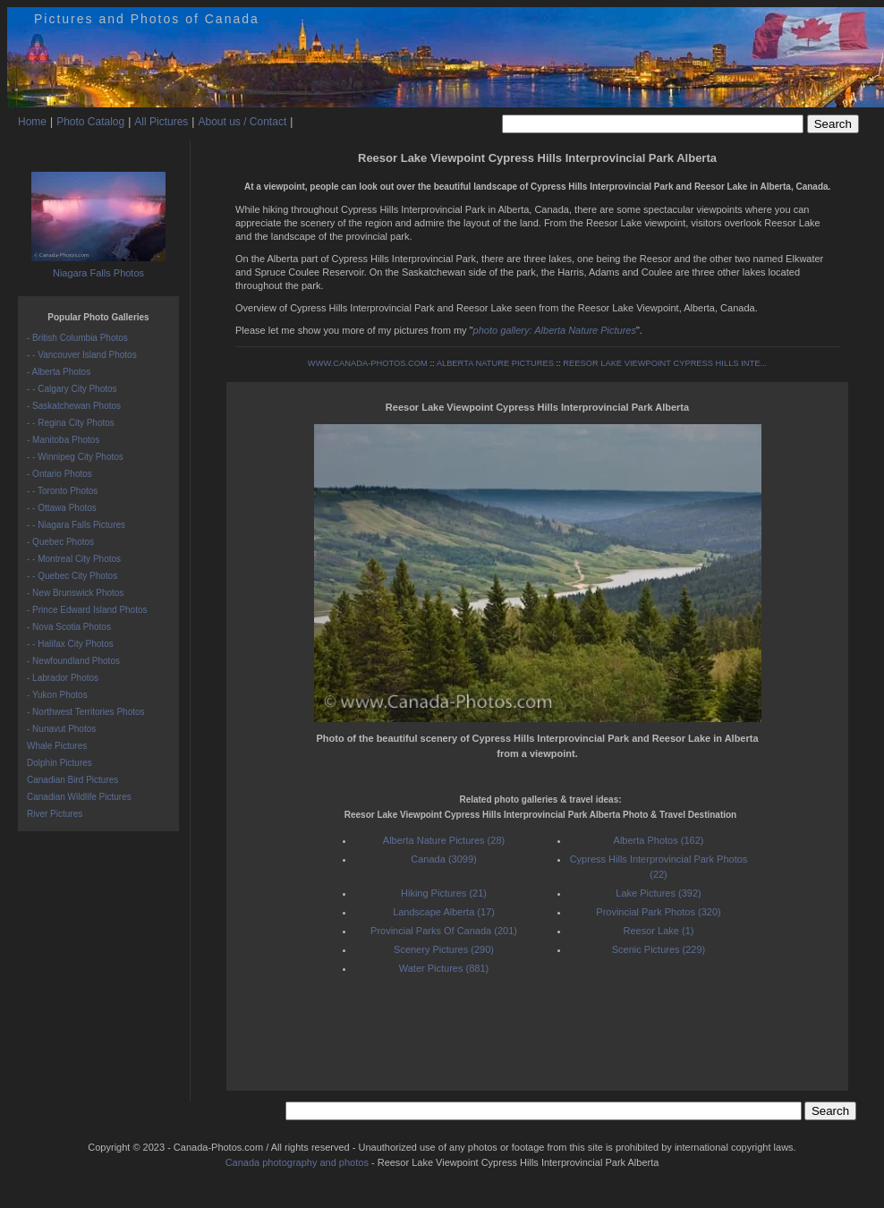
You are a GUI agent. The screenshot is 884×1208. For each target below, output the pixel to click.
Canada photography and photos (297, 1162)
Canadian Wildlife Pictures (79, 797)
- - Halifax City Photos (70, 644)
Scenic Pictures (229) (659, 949)
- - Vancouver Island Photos (82, 355)
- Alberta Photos (58, 372)
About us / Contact (242, 121)
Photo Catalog (90, 121)
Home (32, 121)
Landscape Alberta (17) (444, 911)
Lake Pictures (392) (658, 893)
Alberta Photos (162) (659, 840)
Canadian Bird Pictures (72, 780)
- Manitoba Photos (63, 440)
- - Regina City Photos (71, 423)
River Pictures (54, 814)
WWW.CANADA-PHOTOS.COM (368, 363)
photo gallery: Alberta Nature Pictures (554, 330)
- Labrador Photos (62, 678)
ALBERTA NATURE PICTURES (495, 363)
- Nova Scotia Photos (69, 627)
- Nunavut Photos (61, 729)
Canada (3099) (443, 859)
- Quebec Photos (60, 542)
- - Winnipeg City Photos (75, 457)
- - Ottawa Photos (62, 508)
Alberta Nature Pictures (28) (444, 840)
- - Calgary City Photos (72, 389)
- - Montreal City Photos (74, 559)
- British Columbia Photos (77, 338)
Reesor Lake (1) (659, 930)
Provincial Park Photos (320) (658, 911)
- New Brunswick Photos (75, 593)
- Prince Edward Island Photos (87, 610)
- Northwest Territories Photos (86, 712)
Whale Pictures (57, 746)
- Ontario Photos (59, 474)
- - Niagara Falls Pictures (76, 525)
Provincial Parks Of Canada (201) (443, 930)
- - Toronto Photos (62, 491)
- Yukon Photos (57, 695)
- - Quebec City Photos (72, 576)
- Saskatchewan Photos (74, 406)
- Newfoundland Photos (73, 661)
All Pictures (161, 121)
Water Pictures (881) (444, 968)
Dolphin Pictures (59, 763)
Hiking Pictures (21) (444, 893)
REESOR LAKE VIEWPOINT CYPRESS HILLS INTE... (665, 363)
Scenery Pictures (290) (444, 949)
